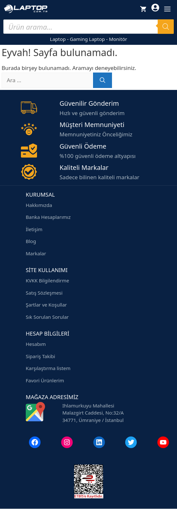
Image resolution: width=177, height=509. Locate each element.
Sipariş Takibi (40, 356)
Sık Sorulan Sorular (47, 317)
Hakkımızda (39, 205)
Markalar (36, 253)
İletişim (34, 229)
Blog (31, 241)
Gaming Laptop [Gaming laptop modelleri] (87, 39)
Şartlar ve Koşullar (46, 304)
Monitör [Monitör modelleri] (118, 39)
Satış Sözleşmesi (44, 292)
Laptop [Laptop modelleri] (58, 39)
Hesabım (36, 344)
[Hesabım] (155, 9)
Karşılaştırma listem (48, 368)
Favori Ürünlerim (45, 380)
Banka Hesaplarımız (48, 217)
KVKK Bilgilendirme (47, 280)
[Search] (166, 26)
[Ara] (102, 80)
